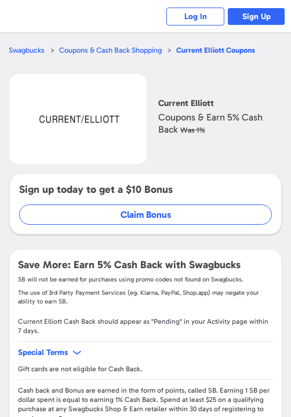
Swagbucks (27, 50)
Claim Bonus (146, 214)
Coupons (215, 50)
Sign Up (256, 16)
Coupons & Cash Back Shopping (110, 50)
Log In (195, 16)
